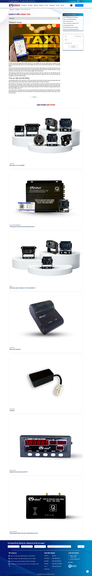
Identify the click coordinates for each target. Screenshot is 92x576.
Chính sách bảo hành (56, 561)
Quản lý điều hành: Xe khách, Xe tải (71, 23)
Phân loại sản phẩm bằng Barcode (71, 29)
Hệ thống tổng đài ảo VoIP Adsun (70, 27)
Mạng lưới (41, 5)
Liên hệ (62, 5)
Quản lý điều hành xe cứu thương (70, 17)
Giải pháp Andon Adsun (68, 25)
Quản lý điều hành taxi (68, 21)
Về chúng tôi (24, 5)
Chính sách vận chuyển (57, 563)
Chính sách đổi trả (56, 558)
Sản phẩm (30, 5)
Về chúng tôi (47, 558)
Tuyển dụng (51, 5)
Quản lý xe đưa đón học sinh (69, 19)
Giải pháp (36, 5)
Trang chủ (12, 9)
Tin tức (46, 5)
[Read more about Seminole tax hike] (71, 5)
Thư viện (57, 5)
